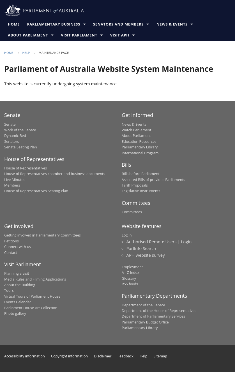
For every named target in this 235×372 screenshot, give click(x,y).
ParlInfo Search (141, 248)
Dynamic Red (15, 135)
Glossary (129, 278)
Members (12, 185)
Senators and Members (118, 24)
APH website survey (145, 255)
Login (186, 241)
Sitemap (160, 356)
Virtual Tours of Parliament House (32, 296)
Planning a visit (16, 273)
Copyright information (69, 356)
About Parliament (28, 35)
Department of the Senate (143, 304)
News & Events (172, 24)
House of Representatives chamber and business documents (54, 173)
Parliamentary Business (53, 24)
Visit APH (119, 35)
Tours (9, 290)
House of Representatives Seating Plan (36, 190)
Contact (10, 252)
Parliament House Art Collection (30, 307)
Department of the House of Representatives (159, 310)
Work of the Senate (20, 129)
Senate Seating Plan (20, 147)
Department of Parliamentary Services (153, 316)
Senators (11, 141)
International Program (140, 152)
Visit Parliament (79, 35)
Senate (10, 124)
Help (26, 52)
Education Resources (139, 141)
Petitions (11, 241)
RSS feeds (130, 283)
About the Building (19, 284)
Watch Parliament (136, 129)
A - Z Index (130, 272)
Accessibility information (24, 356)
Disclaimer (102, 356)
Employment (132, 266)
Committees (132, 211)
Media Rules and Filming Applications (35, 279)
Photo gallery (15, 313)
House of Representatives (25, 168)
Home (14, 24)
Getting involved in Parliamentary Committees (42, 235)
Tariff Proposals (135, 185)
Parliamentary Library (140, 147)
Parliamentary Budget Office (145, 322)
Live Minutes (14, 179)
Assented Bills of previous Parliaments (153, 179)
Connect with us (17, 246)
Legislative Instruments (141, 190)
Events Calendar (17, 301)
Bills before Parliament (141, 173)
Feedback (125, 356)
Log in (127, 235)
